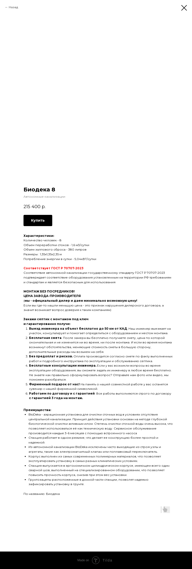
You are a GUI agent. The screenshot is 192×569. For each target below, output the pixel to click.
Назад (13, 7)
